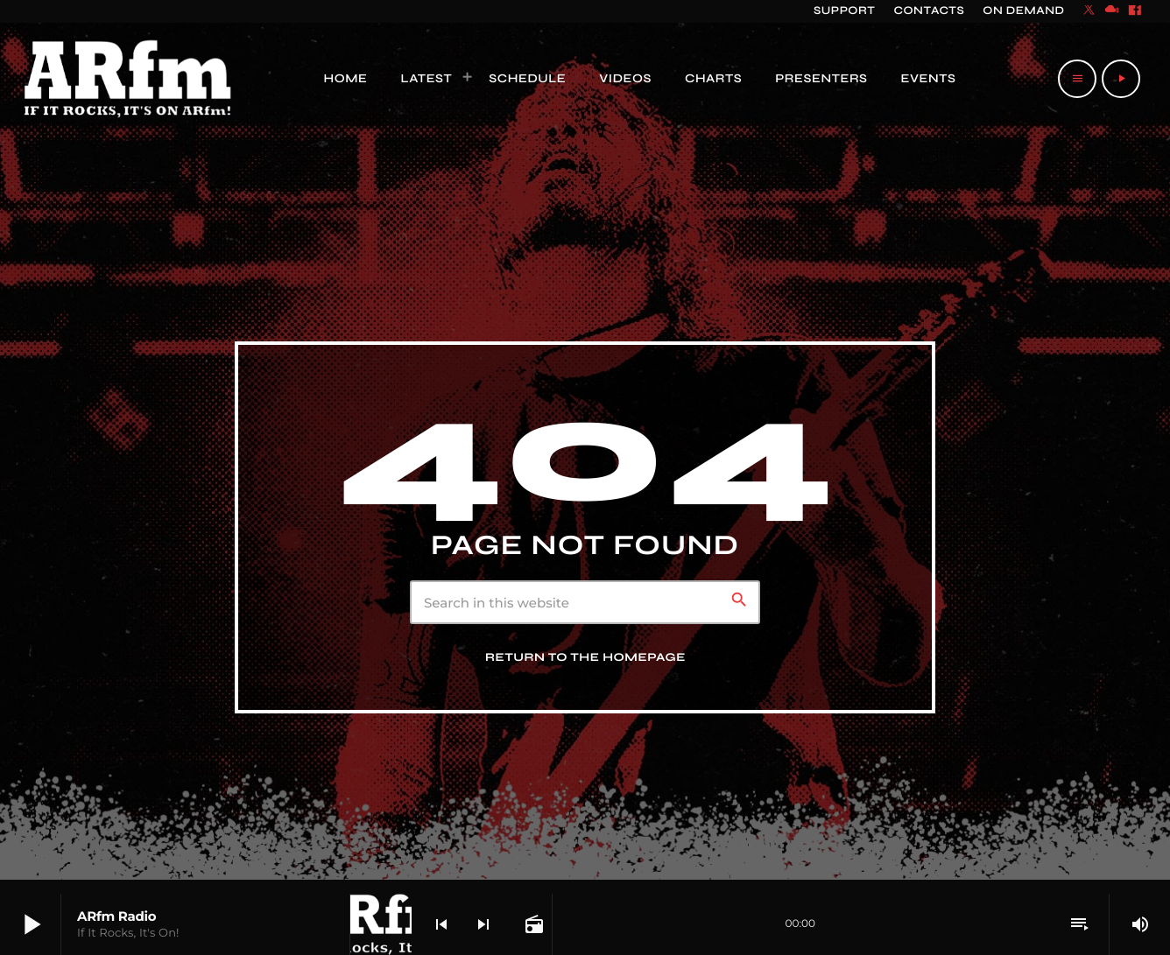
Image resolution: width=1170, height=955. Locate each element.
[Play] (1121, 79)
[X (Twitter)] (1089, 11)
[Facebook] (1135, 11)
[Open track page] (532, 924)
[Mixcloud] (1112, 11)
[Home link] (128, 78)
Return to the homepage (585, 657)
